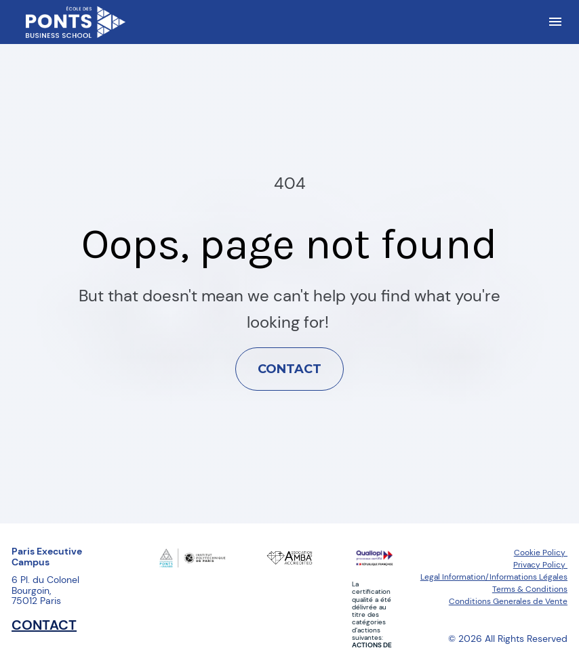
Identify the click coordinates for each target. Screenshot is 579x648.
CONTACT (289, 350)
